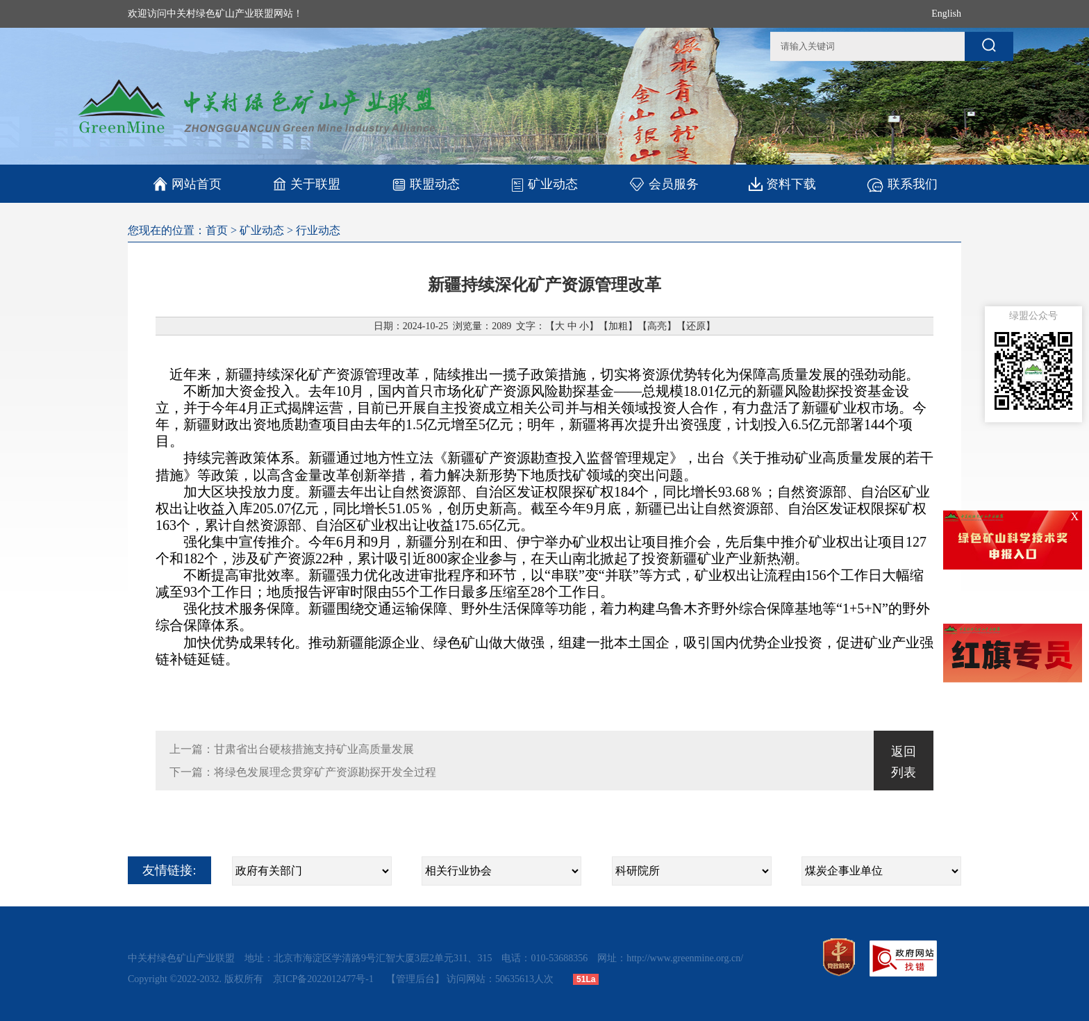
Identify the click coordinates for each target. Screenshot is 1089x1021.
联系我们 (902, 184)
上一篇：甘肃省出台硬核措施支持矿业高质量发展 (291, 749)
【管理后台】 (415, 979)
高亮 (657, 326)
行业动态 (318, 230)
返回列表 (903, 762)
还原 (696, 326)
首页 (217, 230)
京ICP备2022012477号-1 (324, 979)
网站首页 (187, 184)
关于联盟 (306, 183)
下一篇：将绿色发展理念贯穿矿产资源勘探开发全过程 (302, 772)
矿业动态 (544, 184)
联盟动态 (425, 183)
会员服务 (664, 183)
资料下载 (782, 183)
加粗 (618, 326)
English (946, 13)
